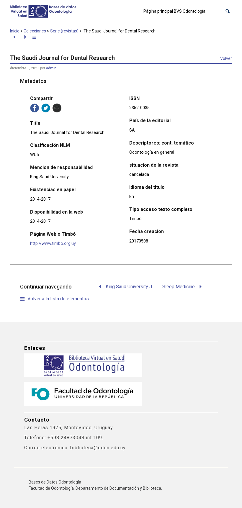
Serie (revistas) (64, 31)
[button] (227, 11)
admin (51, 68)
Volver (226, 58)
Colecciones (35, 31)
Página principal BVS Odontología (174, 11)
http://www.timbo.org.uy (53, 243)
